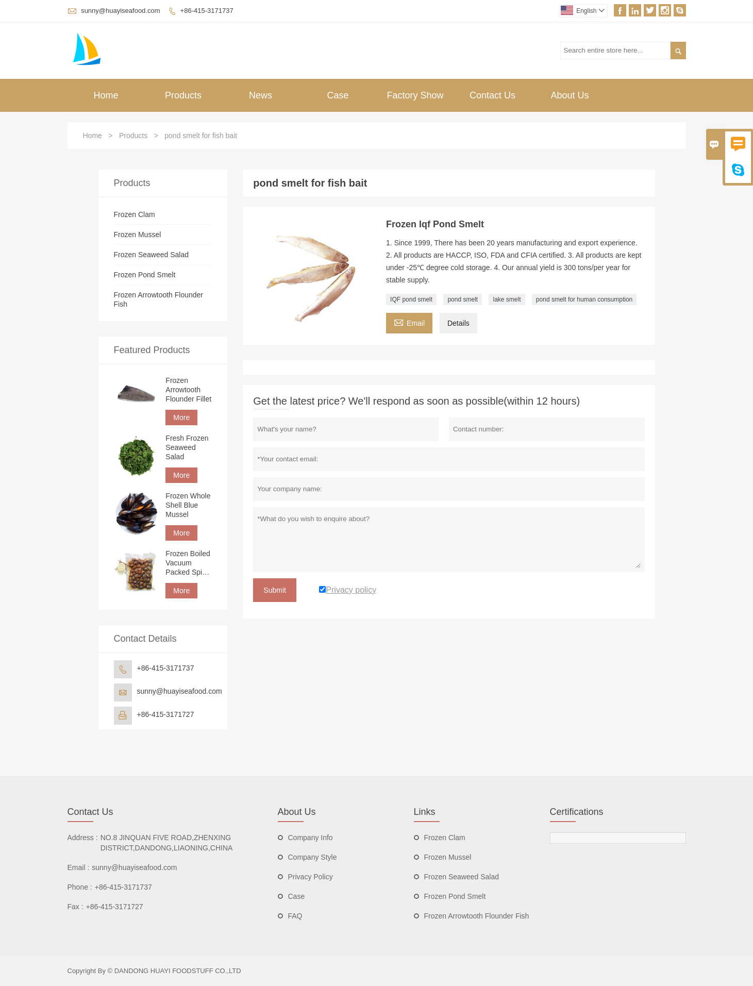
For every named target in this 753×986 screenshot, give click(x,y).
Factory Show (415, 95)
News (260, 95)
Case (337, 95)
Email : (79, 867)
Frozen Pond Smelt (145, 275)
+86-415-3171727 (165, 714)
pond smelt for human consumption (584, 299)
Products (183, 95)
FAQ (295, 916)
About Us (569, 95)
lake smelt (507, 299)
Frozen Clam (134, 214)
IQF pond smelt (411, 299)
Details (458, 323)
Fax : (75, 907)
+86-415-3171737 (206, 10)
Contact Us (492, 95)
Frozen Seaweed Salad (151, 254)
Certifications (577, 812)
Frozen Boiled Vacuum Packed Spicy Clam (187, 563)
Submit (274, 590)
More (181, 417)
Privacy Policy (310, 877)
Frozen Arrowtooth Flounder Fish (476, 916)
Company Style (312, 857)
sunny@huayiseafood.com (120, 10)
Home (105, 95)
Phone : (80, 887)
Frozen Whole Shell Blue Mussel (187, 505)
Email (409, 321)
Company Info (310, 837)
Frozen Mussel (137, 234)
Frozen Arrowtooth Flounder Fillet (188, 389)
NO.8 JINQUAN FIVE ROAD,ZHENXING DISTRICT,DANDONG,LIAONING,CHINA (167, 842)
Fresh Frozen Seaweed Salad (186, 447)
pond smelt (462, 299)
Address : (83, 837)
